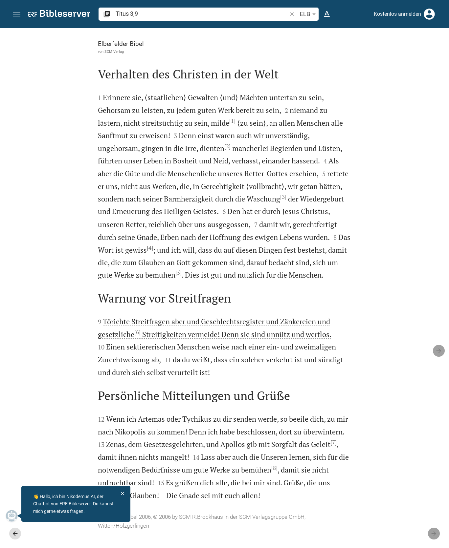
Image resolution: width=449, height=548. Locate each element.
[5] (202, 272)
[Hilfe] (438, 54)
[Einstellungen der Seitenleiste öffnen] (428, 54)
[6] (67, 344)
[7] (63, 467)
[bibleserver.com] (59, 15)
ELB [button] (309, 14)
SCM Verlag (44, 51)
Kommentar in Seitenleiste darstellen (370, 208)
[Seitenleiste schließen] (305, 294)
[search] (202, 13)
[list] (379, 237)
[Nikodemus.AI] (15, 516)
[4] (152, 247)
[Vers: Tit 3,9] (350, 40)
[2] (157, 146)
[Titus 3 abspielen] (379, 345)
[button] (16, 14)
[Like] (319, 54)
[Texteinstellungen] (326, 14)
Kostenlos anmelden (397, 14)
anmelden (356, 90)
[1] (162, 120)
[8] (266, 480)
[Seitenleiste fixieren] (305, 34)
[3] (257, 196)
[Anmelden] (429, 14)
